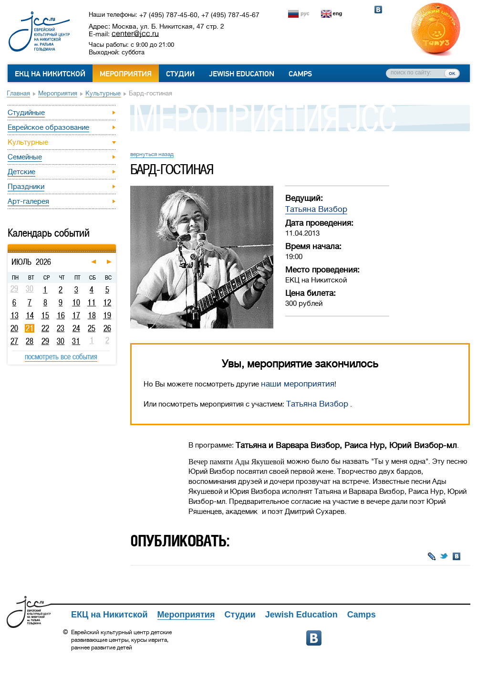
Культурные (103, 93)
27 (14, 341)
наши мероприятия (297, 383)
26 (107, 328)
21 (30, 328)
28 (29, 341)
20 (14, 328)
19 (107, 315)
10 (76, 302)
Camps (300, 74)
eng (337, 13)
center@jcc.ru (135, 33)
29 (45, 341)
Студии (180, 74)
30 (60, 341)
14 (30, 315)
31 (76, 341)
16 (61, 315)
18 (92, 315)
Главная (18, 93)
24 (76, 328)
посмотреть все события (61, 356)
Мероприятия (126, 74)
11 (91, 302)
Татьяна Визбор (316, 209)
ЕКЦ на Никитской (50, 74)
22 (45, 328)
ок (452, 73)
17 (76, 315)
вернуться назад (152, 154)
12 (107, 302)
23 (60, 328)
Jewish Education (241, 74)
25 (91, 328)
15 (45, 315)
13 (14, 315)
